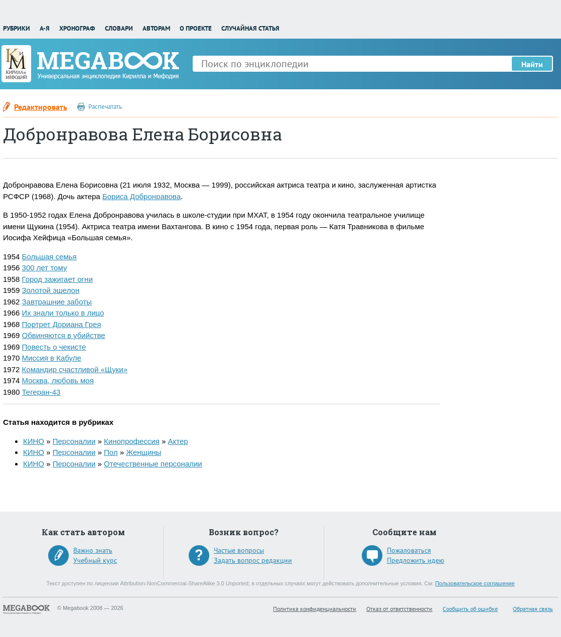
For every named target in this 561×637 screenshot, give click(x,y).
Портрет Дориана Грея (61, 324)
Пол (111, 452)
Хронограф (77, 28)
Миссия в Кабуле (51, 358)
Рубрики (16, 28)
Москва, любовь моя (58, 380)
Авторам (156, 28)
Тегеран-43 (41, 392)
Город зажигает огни (57, 279)
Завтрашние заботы (57, 301)
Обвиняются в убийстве (63, 335)
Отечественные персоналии (153, 463)
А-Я (45, 28)
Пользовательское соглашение (474, 583)
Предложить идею (415, 560)
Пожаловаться (409, 550)
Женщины (143, 452)
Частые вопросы (239, 550)
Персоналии (74, 441)
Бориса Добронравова (141, 196)
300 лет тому (44, 267)
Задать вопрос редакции (253, 560)
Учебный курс (95, 560)
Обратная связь (533, 608)
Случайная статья (250, 28)
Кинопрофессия (132, 441)
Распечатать (105, 106)
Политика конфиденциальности (314, 608)
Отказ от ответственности (399, 608)
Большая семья (49, 256)
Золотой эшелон (51, 290)
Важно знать (92, 550)
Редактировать (40, 107)
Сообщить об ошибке (470, 608)
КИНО (33, 441)
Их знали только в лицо (63, 312)
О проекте (196, 28)
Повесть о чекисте (54, 347)
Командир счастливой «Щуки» (75, 369)
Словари (119, 28)
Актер (178, 441)
